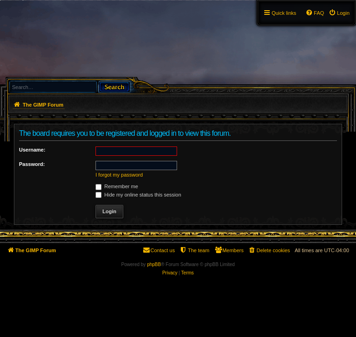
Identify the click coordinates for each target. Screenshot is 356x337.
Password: (32, 164)
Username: (32, 150)
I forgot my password (119, 175)
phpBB (154, 264)
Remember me (116, 186)
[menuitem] (339, 13)
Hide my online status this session (138, 194)
